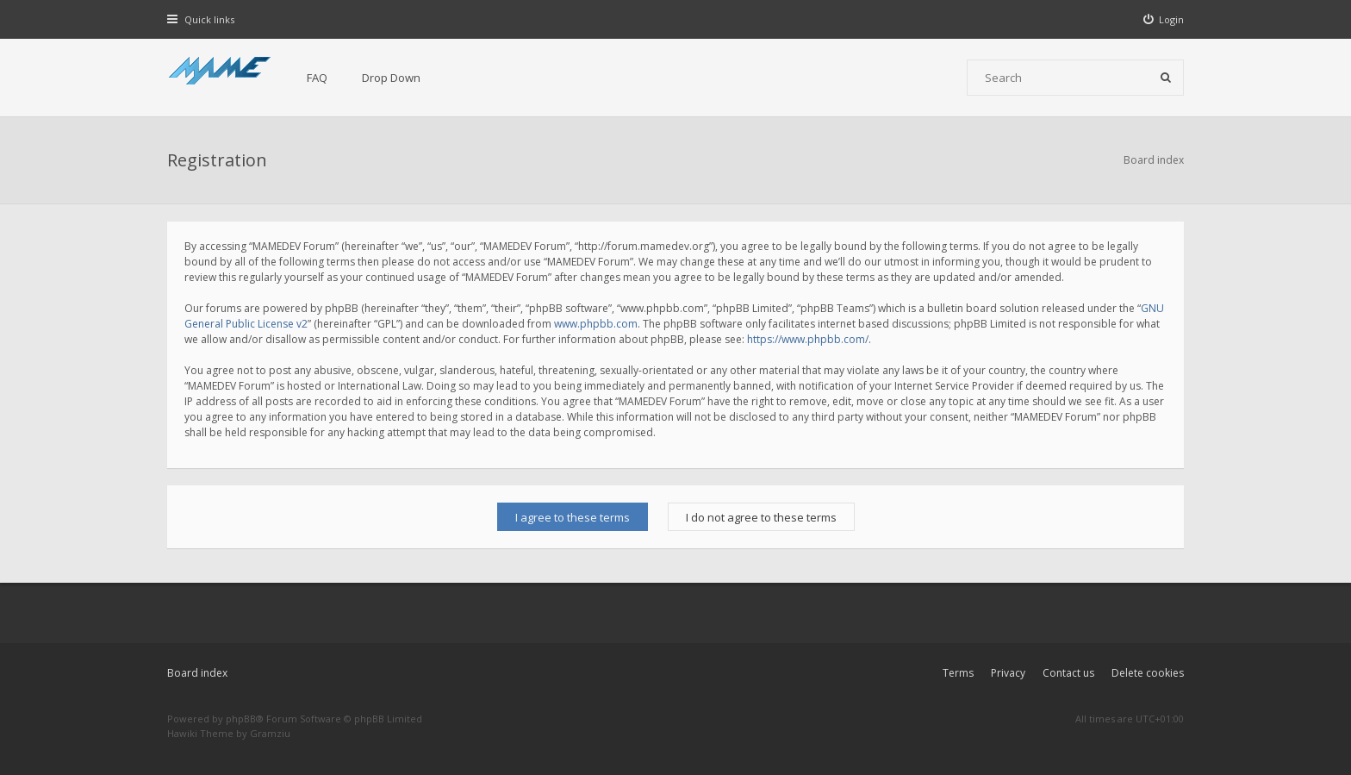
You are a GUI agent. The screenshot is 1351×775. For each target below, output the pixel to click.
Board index (197, 673)
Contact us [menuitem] (1068, 673)
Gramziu (270, 733)
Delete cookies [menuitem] (1147, 673)
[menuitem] (1164, 19)
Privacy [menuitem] (1008, 673)
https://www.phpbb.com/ (807, 339)
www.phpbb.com (596, 323)
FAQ (317, 77)
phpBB (241, 718)
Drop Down (391, 77)
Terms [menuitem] (958, 673)
